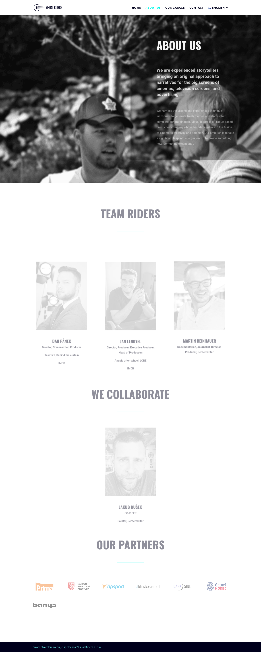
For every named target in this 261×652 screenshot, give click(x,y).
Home (136, 7)
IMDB (61, 361)
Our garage (175, 7)
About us (153, 7)
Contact (196, 7)
